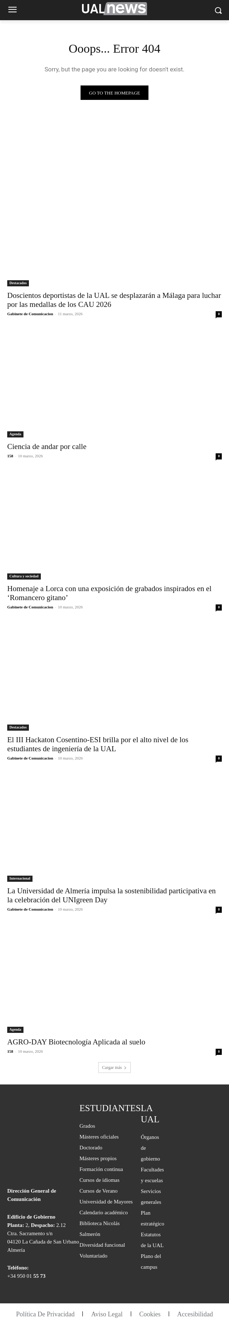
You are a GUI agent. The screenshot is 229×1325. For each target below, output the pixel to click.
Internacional (19, 878)
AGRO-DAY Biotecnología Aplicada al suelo (76, 1042)
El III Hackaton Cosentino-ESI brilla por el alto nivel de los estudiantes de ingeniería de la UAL (98, 744)
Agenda (15, 434)
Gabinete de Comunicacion (30, 314)
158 (10, 456)
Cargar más (114, 1067)
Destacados (18, 283)
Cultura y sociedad (24, 576)
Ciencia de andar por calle (46, 446)
